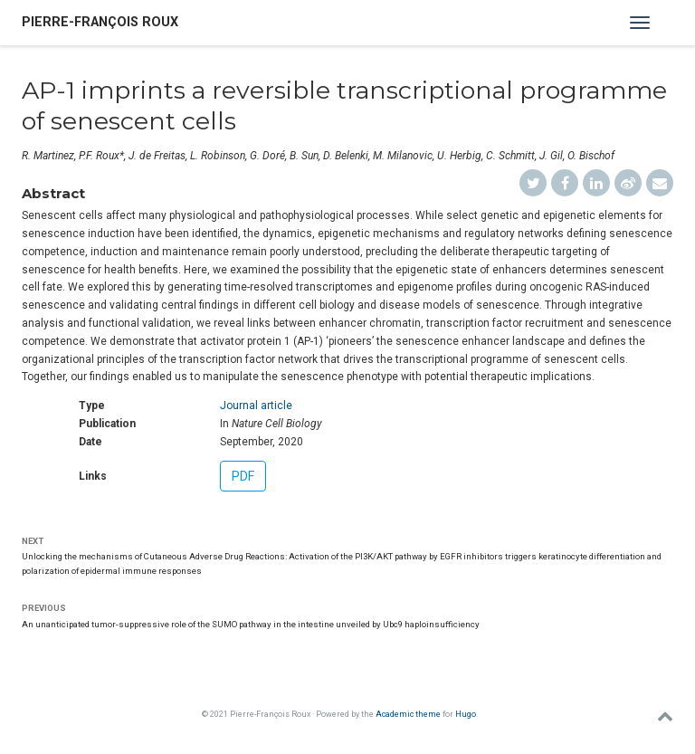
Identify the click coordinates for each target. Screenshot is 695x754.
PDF (243, 476)
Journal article (256, 405)
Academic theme (408, 714)
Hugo (465, 714)
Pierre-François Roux (100, 22)
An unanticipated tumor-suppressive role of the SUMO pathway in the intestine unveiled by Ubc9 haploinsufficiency (251, 624)
